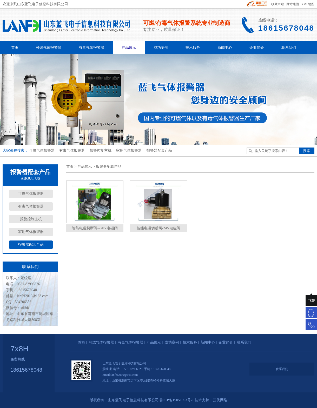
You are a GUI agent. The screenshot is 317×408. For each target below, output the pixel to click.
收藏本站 (277, 4)
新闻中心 (224, 48)
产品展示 (129, 48)
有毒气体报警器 (91, 48)
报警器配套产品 (159, 150)
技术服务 (193, 48)
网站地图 (292, 4)
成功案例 (161, 48)
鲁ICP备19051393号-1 (177, 400)
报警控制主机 (100, 150)
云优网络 (220, 400)
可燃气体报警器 (48, 48)
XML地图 (307, 4)
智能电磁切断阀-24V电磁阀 (159, 228)
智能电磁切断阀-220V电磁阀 (95, 228)
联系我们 (288, 48)
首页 (14, 48)
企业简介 (256, 48)
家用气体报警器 (129, 150)
